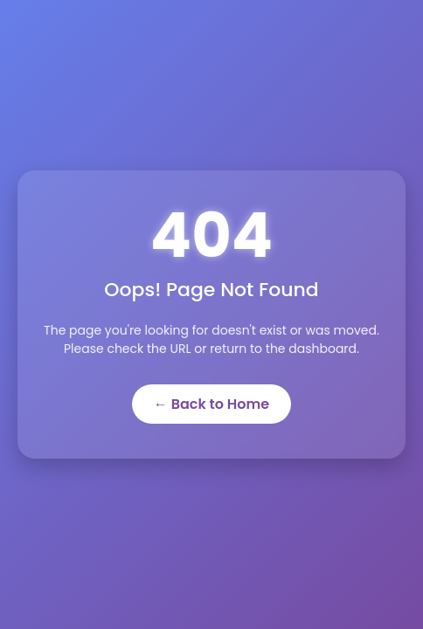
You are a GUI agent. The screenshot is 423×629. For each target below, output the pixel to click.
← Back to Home (211, 404)
